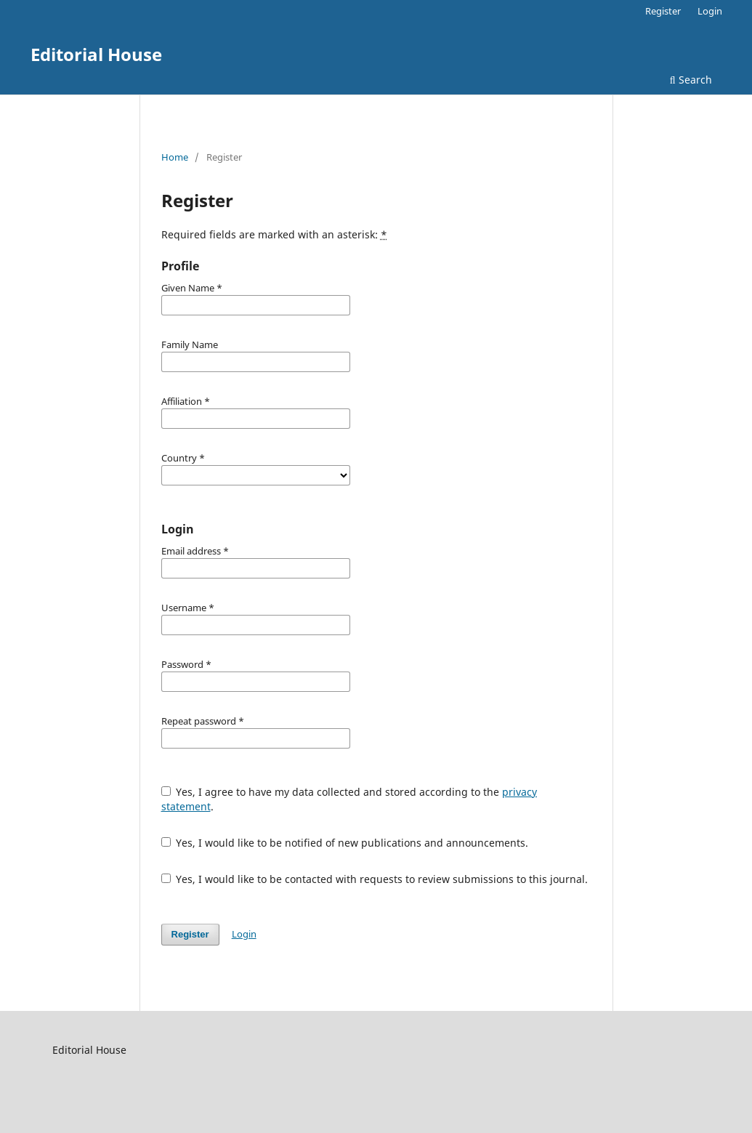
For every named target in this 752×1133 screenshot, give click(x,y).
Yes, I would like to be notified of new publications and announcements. (345, 843)
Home (174, 157)
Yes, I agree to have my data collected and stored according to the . (349, 799)
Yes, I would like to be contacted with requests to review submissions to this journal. (375, 879)
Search (691, 79)
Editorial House (96, 54)
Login (710, 10)
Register (663, 10)
